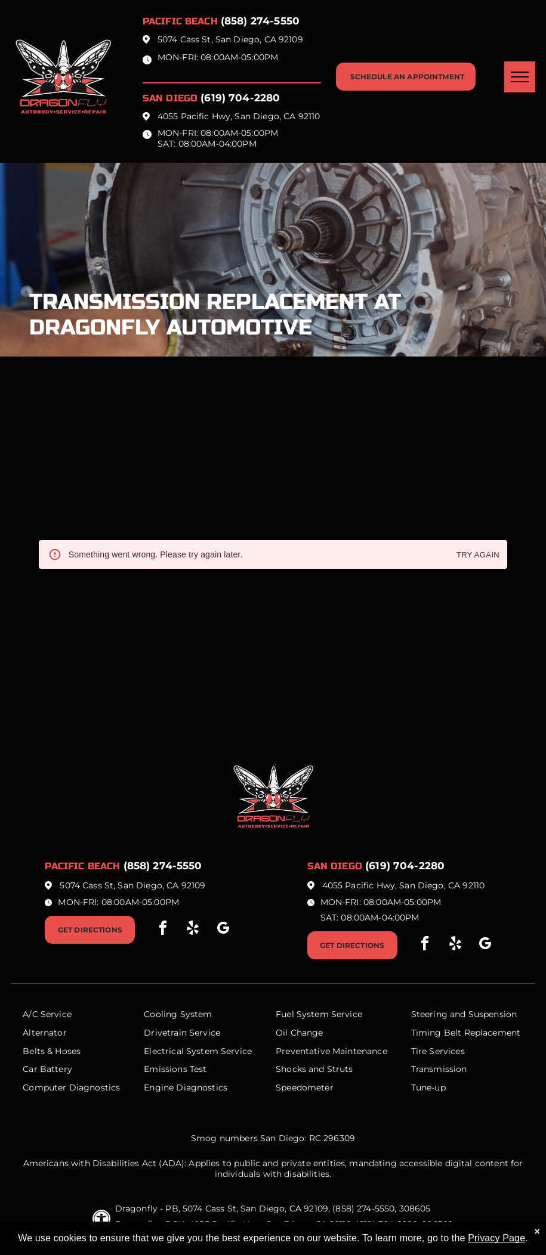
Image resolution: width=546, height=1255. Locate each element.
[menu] (519, 76)
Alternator (45, 1032)
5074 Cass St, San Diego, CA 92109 (230, 39)
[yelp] (192, 930)
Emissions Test (175, 1069)
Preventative (303, 1051)
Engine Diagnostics (185, 1087)
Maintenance (359, 1051)
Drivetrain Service (182, 1032)
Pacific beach (180, 21)
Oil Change (299, 1032)
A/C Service (47, 1014)
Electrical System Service (198, 1051)
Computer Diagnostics (71, 1087)
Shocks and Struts (314, 1069)
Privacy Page (496, 1238)
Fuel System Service (319, 1014)
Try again (478, 555)
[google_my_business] (223, 930)
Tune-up (428, 1087)
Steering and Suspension (464, 1014)
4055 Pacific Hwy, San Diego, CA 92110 (239, 116)
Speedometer (305, 1087)
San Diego (170, 98)
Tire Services (438, 1051)
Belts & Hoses (52, 1051)
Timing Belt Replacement (465, 1032)
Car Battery (47, 1069)
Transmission (439, 1069)
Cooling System (178, 1014)
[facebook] (163, 930)
